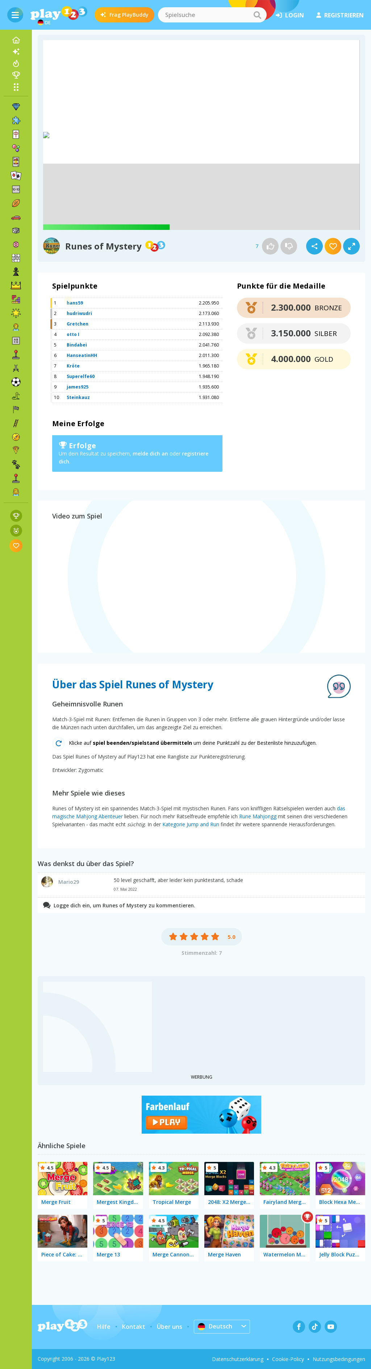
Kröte (73, 366)
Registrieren (340, 15)
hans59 (75, 303)
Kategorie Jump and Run (190, 824)
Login (290, 15)
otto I (73, 334)
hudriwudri (79, 313)
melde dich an (150, 453)
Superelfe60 (81, 376)
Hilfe (104, 1327)
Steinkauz (78, 397)
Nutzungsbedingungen (339, 1359)
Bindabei (77, 345)
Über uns (169, 1327)
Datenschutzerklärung (237, 1359)
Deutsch (215, 1326)
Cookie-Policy (288, 1359)
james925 (77, 387)
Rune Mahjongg (257, 816)
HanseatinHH (82, 355)
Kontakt (133, 1327)
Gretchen (77, 324)
